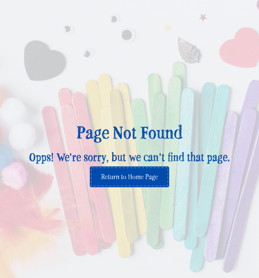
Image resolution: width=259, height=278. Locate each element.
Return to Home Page (129, 176)
